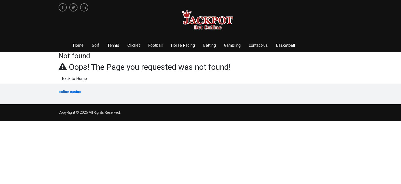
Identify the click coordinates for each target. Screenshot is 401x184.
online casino (70, 92)
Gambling (232, 45)
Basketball (285, 45)
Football (155, 45)
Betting (209, 45)
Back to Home (74, 78)
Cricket (133, 45)
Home (78, 45)
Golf (95, 45)
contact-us (258, 45)
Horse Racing (183, 45)
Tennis (113, 45)
